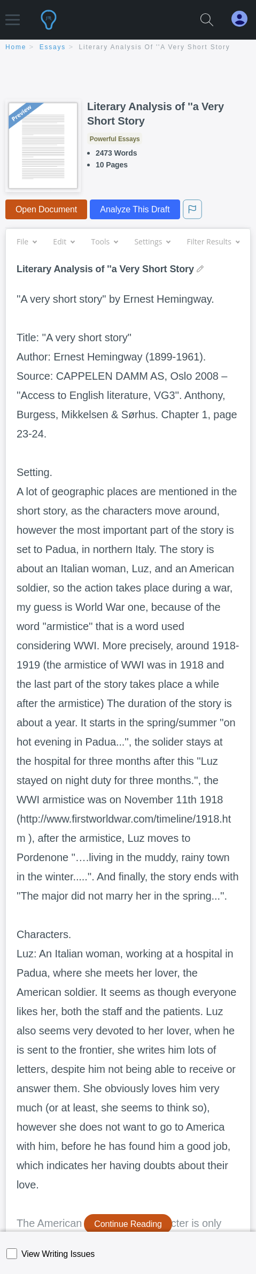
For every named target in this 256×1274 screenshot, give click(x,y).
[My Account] (243, 19)
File (26, 241)
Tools (104, 241)
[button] (12, 14)
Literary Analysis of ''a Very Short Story (154, 47)
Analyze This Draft (134, 209)
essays (53, 47)
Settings (152, 241)
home (15, 47)
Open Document (46, 209)
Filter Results (213, 241)
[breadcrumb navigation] (128, 48)
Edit (63, 241)
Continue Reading (128, 1224)
